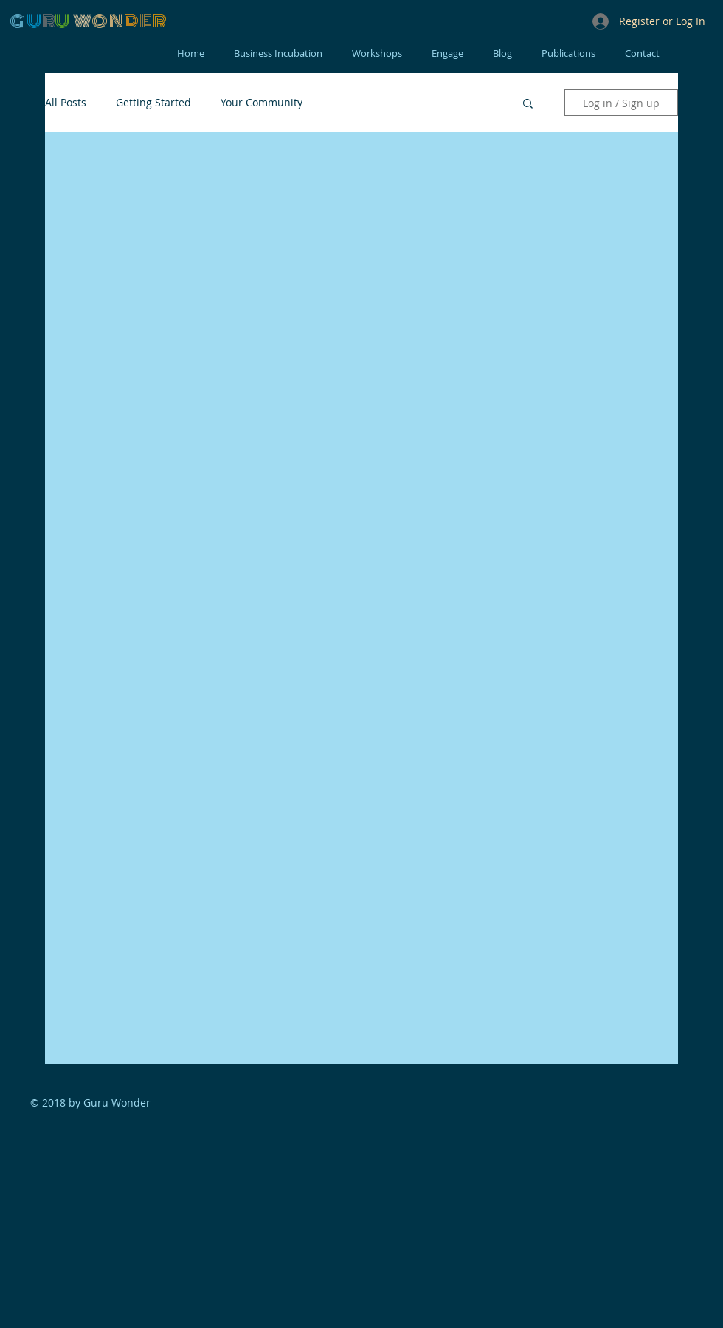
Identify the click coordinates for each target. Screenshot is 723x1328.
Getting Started (153, 102)
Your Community (261, 102)
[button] (528, 104)
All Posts (65, 102)
